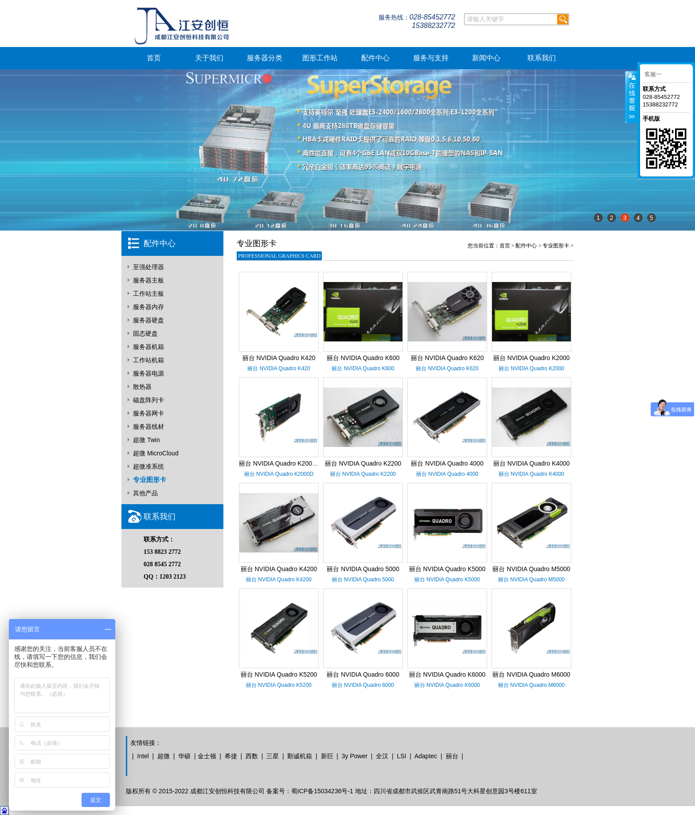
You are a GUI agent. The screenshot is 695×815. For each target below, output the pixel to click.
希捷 (231, 756)
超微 (163, 756)
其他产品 (145, 493)
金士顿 (207, 756)
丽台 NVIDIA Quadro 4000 (447, 463)
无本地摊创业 (149, 769)
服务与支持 (431, 58)
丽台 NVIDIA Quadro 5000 (363, 568)
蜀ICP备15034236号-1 (322, 791)
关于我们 (209, 58)
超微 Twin (146, 439)
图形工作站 (320, 58)
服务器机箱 (148, 346)
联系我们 (541, 58)
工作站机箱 (148, 360)
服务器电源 (148, 373)
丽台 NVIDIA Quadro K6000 (447, 674)
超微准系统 (148, 466)
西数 (252, 756)
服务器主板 (148, 280)
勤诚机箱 (299, 756)
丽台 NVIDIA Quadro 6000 (363, 674)
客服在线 (631, 97)
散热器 (142, 386)
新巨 (327, 756)
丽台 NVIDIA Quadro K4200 (279, 568)
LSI (401, 756)
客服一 (653, 74)
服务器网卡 (148, 413)
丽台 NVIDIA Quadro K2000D (279, 463)
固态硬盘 (145, 333)
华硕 (184, 756)
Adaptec (425, 756)
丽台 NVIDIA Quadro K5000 (447, 568)
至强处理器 (148, 266)
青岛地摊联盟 (186, 769)
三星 (272, 756)
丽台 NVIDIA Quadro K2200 (363, 463)
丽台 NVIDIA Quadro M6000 (531, 674)
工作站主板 (148, 293)
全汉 (382, 756)
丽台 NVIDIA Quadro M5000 (531, 568)
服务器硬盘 (148, 320)
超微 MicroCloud (156, 453)
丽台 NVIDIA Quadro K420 (279, 357)
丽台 (452, 756)
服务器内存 (148, 306)
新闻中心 (486, 58)
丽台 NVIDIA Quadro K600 (363, 357)
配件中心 (375, 58)
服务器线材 (148, 426)
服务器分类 (264, 58)
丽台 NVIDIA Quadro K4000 (531, 463)
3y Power (354, 756)
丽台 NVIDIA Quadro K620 (447, 357)
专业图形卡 (149, 479)
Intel (142, 756)
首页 (154, 58)
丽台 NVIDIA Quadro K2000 (531, 357)
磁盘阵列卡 (148, 400)
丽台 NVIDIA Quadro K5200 (279, 674)
